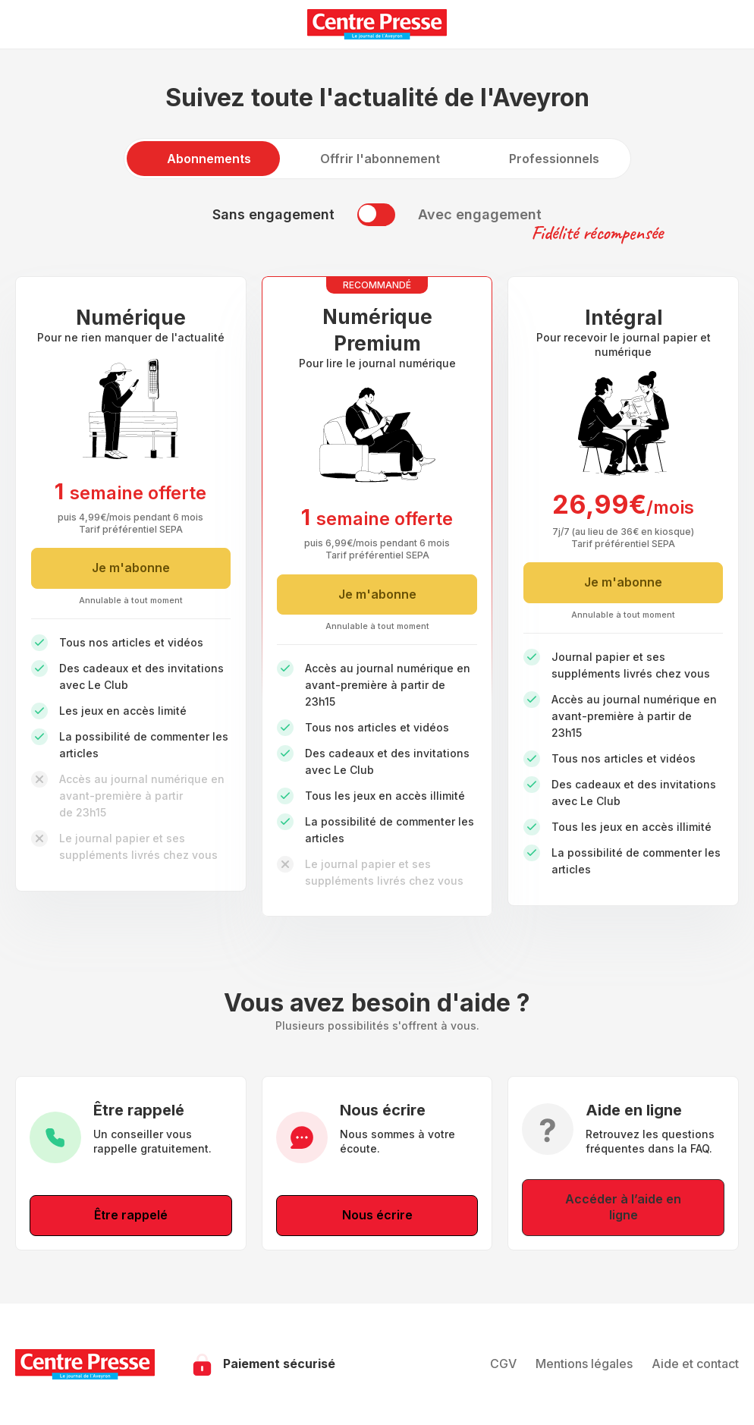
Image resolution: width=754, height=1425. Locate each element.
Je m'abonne (131, 567)
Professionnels (554, 158)
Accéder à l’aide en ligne (623, 1207)
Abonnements (209, 158)
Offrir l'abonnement (380, 158)
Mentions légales (584, 1363)
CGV (503, 1363)
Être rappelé (131, 1214)
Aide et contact (695, 1363)
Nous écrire (377, 1214)
